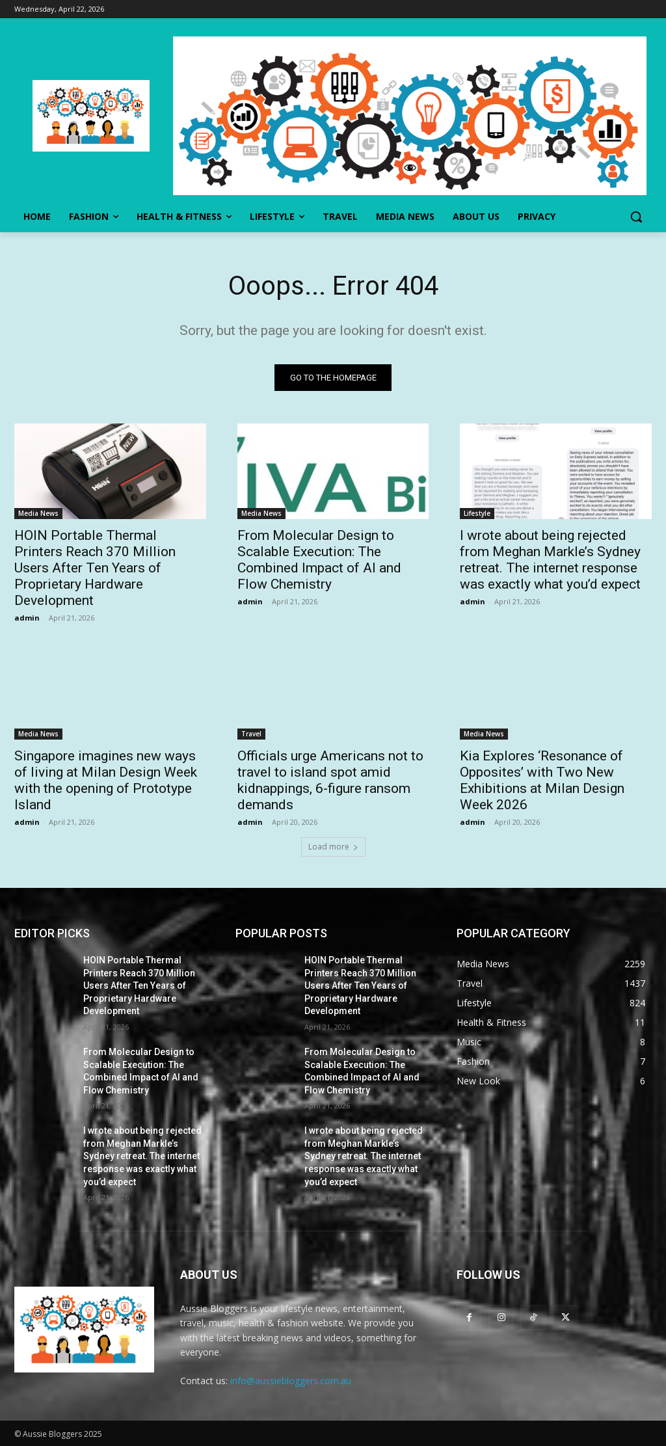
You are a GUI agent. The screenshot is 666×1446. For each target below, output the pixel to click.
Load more (333, 846)
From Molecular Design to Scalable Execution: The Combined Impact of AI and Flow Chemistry (319, 560)
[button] (636, 216)
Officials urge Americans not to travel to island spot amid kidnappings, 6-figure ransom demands (330, 780)
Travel (251, 733)
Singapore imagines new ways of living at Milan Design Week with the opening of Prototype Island (105, 780)
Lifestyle (477, 513)
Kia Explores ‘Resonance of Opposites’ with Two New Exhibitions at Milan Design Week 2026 (542, 780)
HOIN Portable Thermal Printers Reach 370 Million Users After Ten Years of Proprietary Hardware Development (95, 568)
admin (27, 618)
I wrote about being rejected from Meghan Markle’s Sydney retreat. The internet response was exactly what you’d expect (550, 560)
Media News (38, 513)
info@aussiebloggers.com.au (290, 1380)
